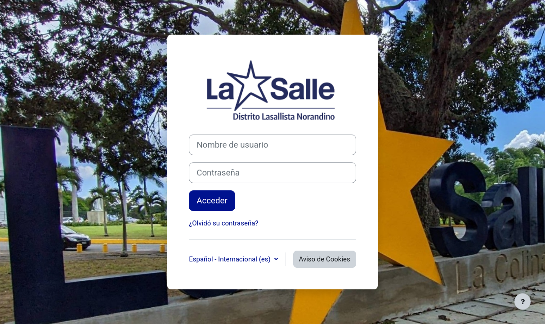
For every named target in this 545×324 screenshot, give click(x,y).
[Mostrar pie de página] (522, 301)
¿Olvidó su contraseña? (223, 223)
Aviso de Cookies (324, 259)
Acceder (212, 201)
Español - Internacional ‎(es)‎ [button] (230, 259)
